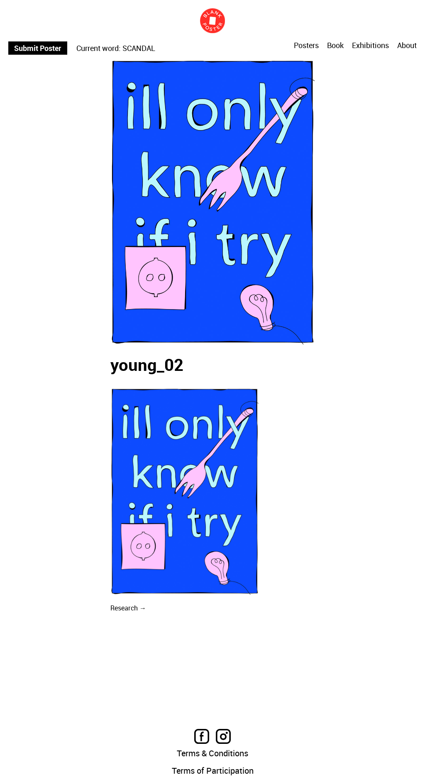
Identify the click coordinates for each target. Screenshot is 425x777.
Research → (128, 607)
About (407, 45)
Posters (306, 45)
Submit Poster (37, 48)
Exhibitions (370, 45)
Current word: (98, 48)
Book (335, 45)
